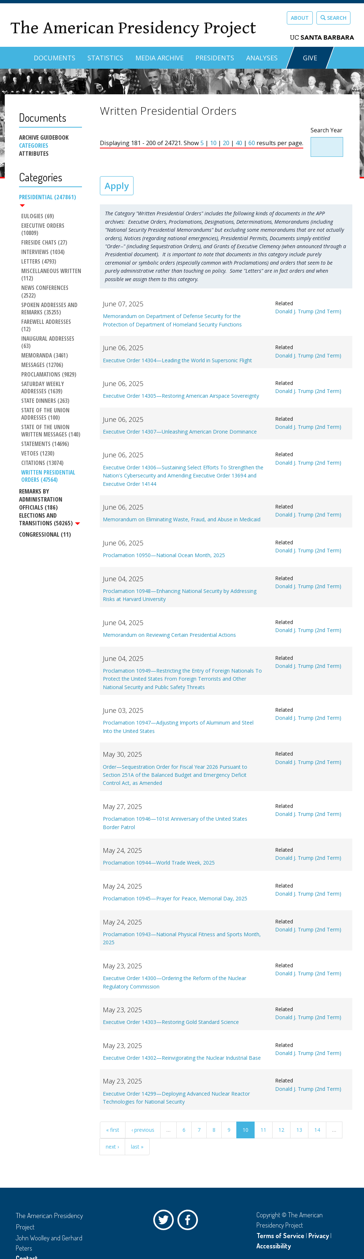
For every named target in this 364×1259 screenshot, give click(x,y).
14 (317, 1129)
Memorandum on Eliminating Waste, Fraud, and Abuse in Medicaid (181, 519)
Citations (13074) (42, 456)
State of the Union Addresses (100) (46, 407)
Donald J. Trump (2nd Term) (308, 311)
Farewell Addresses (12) (51, 322)
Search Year (326, 130)
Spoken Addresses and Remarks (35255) (50, 309)
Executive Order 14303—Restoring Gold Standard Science (171, 1021)
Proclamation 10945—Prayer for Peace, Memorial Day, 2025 (175, 898)
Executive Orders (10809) (43, 230)
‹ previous (142, 1129)
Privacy (318, 1236)
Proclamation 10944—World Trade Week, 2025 (159, 862)
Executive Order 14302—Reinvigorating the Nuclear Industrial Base (182, 1057)
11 (263, 1129)
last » (137, 1146)
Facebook (189, 1222)
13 (299, 1129)
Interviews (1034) (42, 252)
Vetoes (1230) (37, 446)
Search (333, 17)
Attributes (34, 154)
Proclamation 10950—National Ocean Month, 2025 (164, 555)
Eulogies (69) (37, 216)
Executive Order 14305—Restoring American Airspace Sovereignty (181, 395)
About (300, 17)
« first (112, 1129)
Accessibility (273, 1246)
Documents (54, 57)
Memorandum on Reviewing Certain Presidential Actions (169, 634)
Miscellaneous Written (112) (51, 275)
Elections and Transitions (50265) (49, 512)
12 (281, 1129)
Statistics (105, 57)
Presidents (214, 57)
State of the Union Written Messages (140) (50, 424)
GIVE (310, 57)
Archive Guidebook (43, 137)
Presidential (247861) (47, 200)
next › (112, 1146)
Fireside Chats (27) (44, 243)
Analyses (262, 57)
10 (213, 143)
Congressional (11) (45, 528)
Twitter (165, 1222)
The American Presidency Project (133, 28)
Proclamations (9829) (48, 367)
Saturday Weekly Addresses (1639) (43, 380)
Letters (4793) (38, 262)
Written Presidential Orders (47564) (48, 469)
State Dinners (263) (45, 393)
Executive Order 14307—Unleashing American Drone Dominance (180, 431)
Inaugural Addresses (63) (48, 335)
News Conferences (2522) (45, 292)
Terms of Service (280, 1236)
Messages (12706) (42, 358)
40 (239, 143)
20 (226, 143)
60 (251, 143)
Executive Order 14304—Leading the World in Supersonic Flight (177, 360)
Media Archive (159, 57)
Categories (33, 145)
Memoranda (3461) (44, 348)
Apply (117, 185)
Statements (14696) (45, 437)
